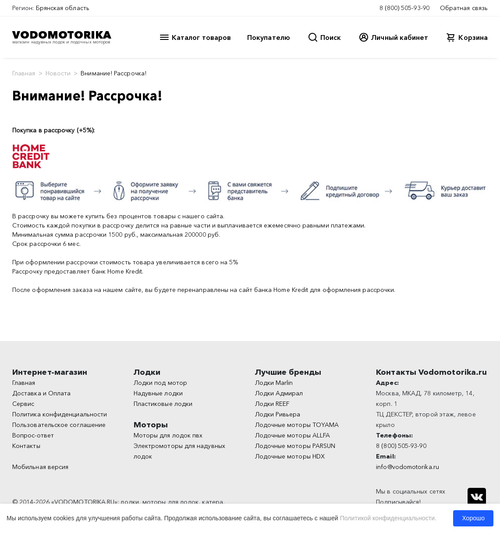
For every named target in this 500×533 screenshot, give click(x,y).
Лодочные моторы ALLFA (292, 435)
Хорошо (473, 518)
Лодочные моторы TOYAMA (297, 425)
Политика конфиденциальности (59, 414)
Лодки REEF (272, 404)
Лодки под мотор (160, 383)
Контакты (26, 446)
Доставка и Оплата (41, 393)
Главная (23, 73)
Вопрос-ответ (33, 435)
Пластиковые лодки (163, 404)
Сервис (23, 404)
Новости (58, 73)
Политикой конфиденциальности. (388, 518)
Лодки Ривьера (278, 414)
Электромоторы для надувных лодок (179, 451)
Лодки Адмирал (279, 393)
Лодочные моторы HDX (290, 456)
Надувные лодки (158, 393)
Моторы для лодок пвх (168, 435)
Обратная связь (464, 8)
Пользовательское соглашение (59, 425)
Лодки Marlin (274, 383)
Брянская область (62, 8)
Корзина (473, 37)
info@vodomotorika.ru (407, 467)
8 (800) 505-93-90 (404, 8)
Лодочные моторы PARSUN (295, 446)
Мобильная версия (40, 467)
